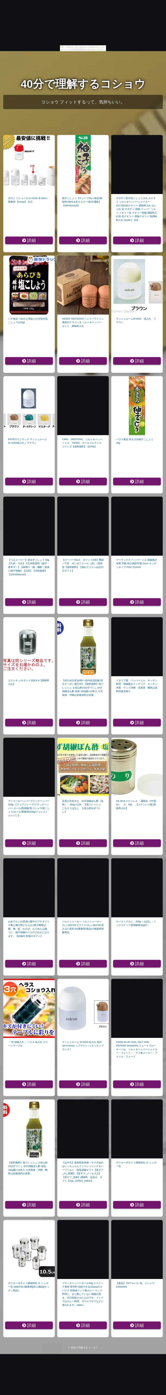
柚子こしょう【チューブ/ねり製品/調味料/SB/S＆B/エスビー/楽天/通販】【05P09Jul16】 (82, 202)
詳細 (29, 240)
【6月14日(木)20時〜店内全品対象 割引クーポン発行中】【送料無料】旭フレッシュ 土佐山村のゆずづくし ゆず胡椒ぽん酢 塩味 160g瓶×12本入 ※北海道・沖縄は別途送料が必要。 (82, 687)
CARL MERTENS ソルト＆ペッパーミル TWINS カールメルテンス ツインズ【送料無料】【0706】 (83, 443)
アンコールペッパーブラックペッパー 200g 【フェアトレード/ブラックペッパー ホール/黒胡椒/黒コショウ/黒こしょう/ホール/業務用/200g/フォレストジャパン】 (29, 808)
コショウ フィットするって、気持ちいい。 (83, 102)
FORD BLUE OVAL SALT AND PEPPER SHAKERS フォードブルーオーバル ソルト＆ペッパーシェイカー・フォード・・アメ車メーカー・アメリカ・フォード (136, 1049)
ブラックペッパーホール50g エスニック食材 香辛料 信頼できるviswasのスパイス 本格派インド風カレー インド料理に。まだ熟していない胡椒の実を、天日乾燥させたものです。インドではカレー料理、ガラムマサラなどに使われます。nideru (82, 1294)
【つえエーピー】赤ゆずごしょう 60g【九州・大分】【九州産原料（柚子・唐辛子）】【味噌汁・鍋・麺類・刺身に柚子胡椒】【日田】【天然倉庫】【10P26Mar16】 (28, 567)
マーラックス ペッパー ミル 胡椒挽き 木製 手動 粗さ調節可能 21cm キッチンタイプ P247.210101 (136, 563)
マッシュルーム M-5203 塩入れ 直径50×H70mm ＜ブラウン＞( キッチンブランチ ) (83, 1046)
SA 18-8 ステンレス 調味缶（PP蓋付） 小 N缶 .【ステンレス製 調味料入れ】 (136, 805)
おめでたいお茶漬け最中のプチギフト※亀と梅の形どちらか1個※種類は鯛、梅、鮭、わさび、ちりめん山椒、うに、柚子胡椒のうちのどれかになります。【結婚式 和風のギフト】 (28, 928)
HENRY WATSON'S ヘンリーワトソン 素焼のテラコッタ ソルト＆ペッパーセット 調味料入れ (83, 322)
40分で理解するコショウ (83, 84)
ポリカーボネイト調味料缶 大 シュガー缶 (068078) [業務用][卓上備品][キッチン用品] (28, 1287)
